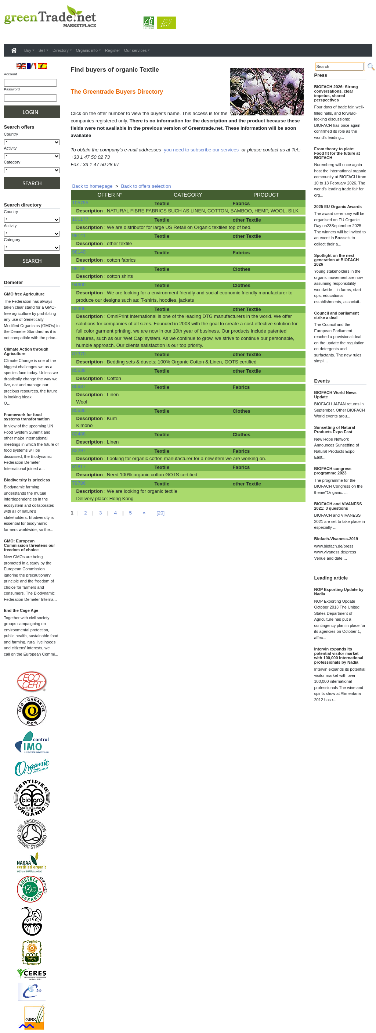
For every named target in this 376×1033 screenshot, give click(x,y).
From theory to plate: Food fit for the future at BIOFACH (337, 153)
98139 (79, 268)
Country (11, 134)
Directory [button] (61, 50)
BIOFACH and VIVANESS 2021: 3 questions (338, 506)
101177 (80, 219)
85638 (79, 370)
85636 (79, 410)
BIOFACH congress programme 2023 (332, 470)
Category (12, 162)
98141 (79, 235)
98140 (79, 252)
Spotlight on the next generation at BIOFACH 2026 (336, 259)
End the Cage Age (21, 610)
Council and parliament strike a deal (336, 315)
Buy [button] (27, 50)
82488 (79, 434)
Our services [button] (135, 50)
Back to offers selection (146, 186)
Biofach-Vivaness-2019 (336, 539)
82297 (79, 450)
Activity (10, 148)
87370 (79, 353)
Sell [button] (42, 50)
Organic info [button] (87, 50)
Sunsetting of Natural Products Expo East (334, 429)
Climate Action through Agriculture (26, 351)
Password (12, 89)
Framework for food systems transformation (27, 416)
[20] (160, 513)
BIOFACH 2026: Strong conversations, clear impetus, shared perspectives (336, 93)
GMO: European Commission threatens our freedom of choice (29, 545)
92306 (79, 308)
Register (112, 50)
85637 (79, 386)
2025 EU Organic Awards (338, 206)
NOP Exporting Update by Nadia (339, 591)
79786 (79, 483)
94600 (79, 284)
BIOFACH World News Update (335, 394)
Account (10, 74)
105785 (80, 202)
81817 (79, 466)
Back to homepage (92, 186)
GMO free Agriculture (24, 294)
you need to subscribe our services (201, 150)
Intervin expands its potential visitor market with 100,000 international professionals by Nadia (339, 655)
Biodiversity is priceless (27, 480)
